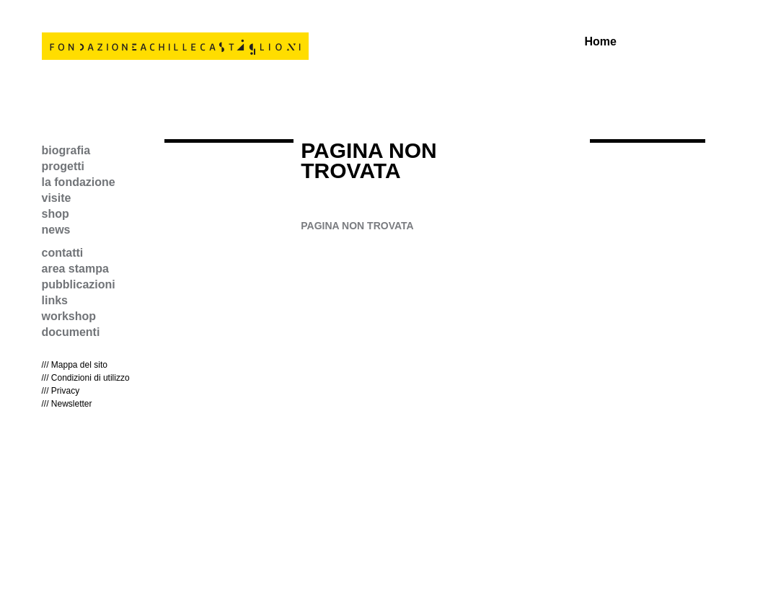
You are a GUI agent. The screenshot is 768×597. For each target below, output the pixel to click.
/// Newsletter (67, 404)
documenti (71, 332)
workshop (69, 316)
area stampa (75, 268)
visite (56, 198)
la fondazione (78, 182)
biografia (66, 150)
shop (55, 214)
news (56, 230)
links (55, 300)
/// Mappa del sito (74, 365)
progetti (63, 166)
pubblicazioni (78, 284)
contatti (63, 253)
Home (601, 42)
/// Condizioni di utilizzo (86, 378)
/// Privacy (61, 391)
